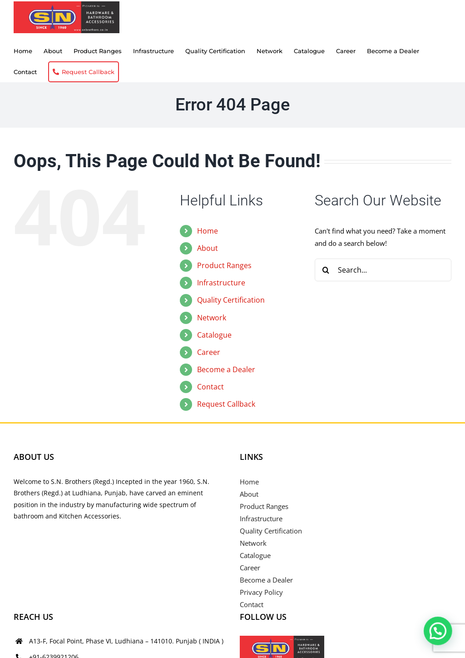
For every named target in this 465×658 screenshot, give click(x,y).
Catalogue (214, 335)
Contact (210, 387)
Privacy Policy (261, 592)
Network (211, 318)
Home (207, 231)
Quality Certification (231, 300)
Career (208, 352)
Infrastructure (221, 283)
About (207, 248)
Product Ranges (224, 265)
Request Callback (226, 404)
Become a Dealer (226, 369)
